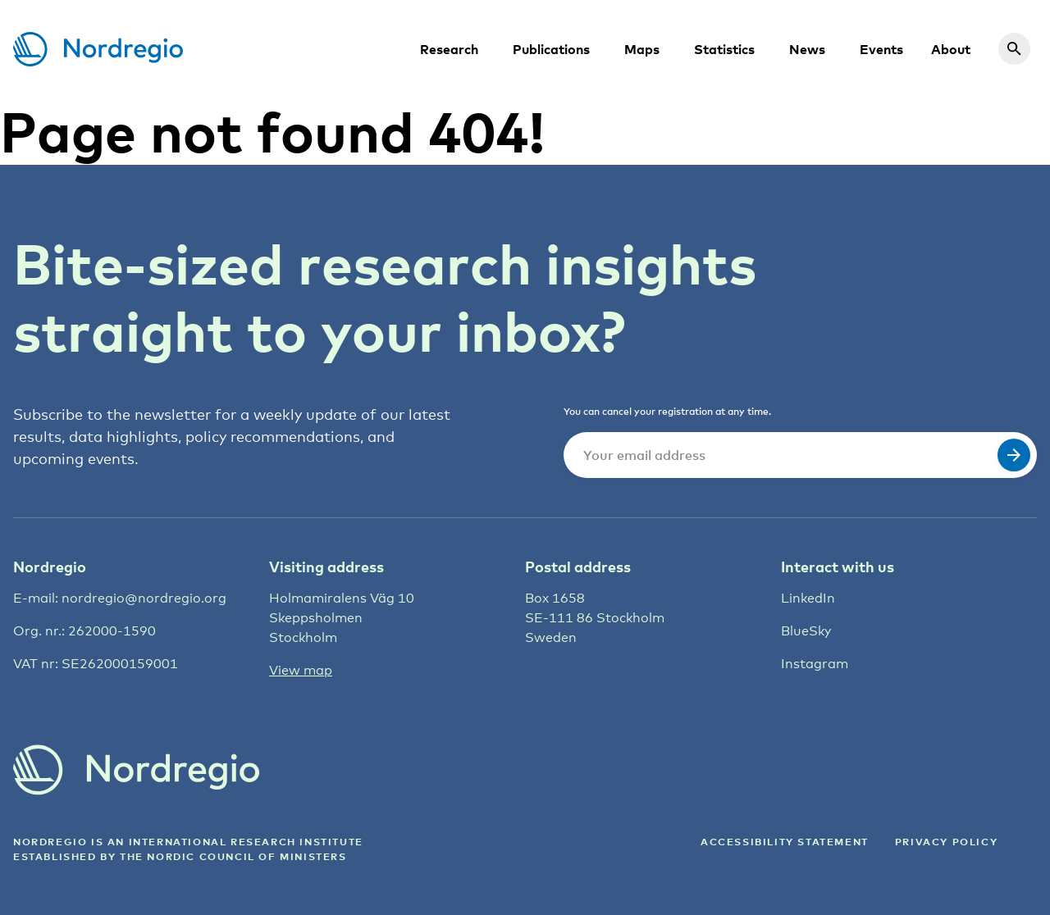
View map (300, 670)
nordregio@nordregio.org (144, 598)
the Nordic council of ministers (233, 856)
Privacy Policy (946, 841)
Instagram (814, 663)
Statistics (724, 49)
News (807, 49)
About (950, 49)
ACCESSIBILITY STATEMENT (785, 841)
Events (881, 49)
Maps (642, 49)
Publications (551, 49)
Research (449, 49)
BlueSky (806, 631)
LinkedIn (808, 598)
